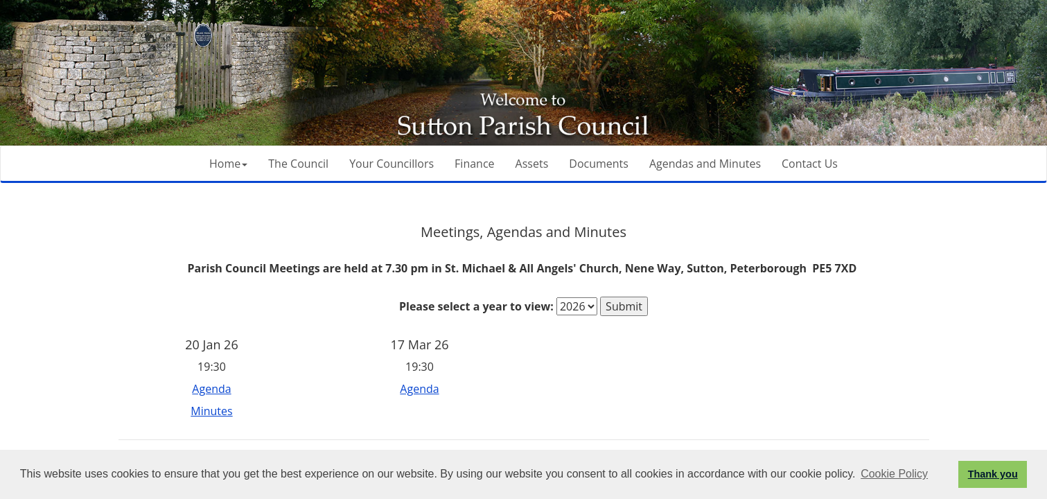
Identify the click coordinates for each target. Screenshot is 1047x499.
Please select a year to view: (476, 306)
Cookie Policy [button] (894, 474)
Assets (532, 163)
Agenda (211, 388)
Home (228, 163)
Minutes (211, 411)
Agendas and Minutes (705, 163)
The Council (298, 163)
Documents (598, 163)
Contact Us (810, 163)
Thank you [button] (993, 474)
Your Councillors (391, 163)
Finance (474, 163)
